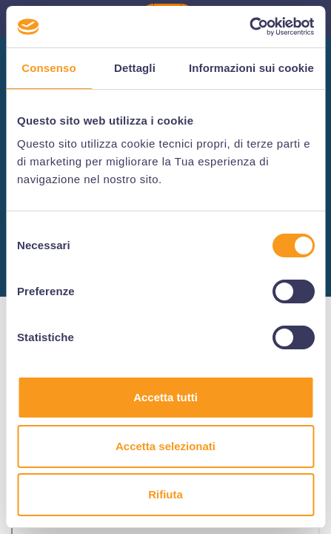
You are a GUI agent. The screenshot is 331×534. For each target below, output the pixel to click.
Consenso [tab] (48, 68)
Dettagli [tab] (135, 68)
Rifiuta (165, 494)
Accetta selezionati (165, 446)
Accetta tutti (165, 397)
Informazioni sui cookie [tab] (251, 68)
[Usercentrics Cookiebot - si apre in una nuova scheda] (249, 26)
